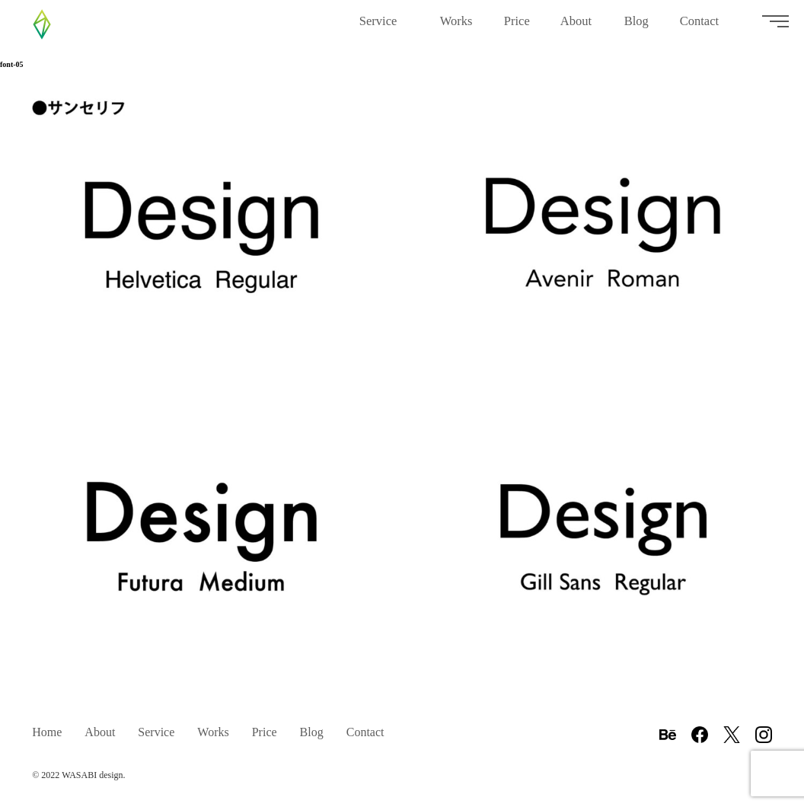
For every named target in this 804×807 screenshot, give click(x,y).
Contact (705, 27)
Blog (636, 27)
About (577, 27)
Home (47, 732)
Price (517, 27)
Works (457, 27)
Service (384, 27)
